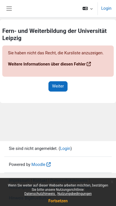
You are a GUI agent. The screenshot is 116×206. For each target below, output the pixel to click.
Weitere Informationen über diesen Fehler (47, 64)
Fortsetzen (58, 201)
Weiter (58, 86)
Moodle (38, 164)
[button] (87, 8)
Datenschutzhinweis (40, 194)
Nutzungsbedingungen (74, 194)
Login (106, 8)
